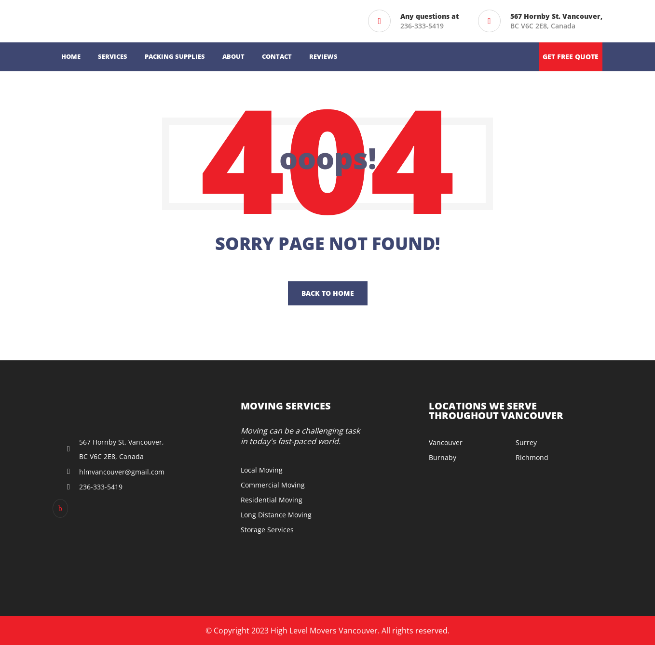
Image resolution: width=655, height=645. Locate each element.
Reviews (323, 56)
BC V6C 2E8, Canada (556, 21)
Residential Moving (271, 499)
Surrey (526, 442)
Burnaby (442, 457)
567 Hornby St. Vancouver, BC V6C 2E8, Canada (121, 449)
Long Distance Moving (276, 514)
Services (112, 56)
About (233, 56)
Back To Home (327, 293)
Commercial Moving (273, 484)
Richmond (532, 457)
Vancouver (446, 442)
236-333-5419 (422, 25)
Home (71, 56)
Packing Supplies (175, 56)
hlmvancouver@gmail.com (121, 471)
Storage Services (267, 529)
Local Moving (262, 469)
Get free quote (571, 56)
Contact (277, 56)
